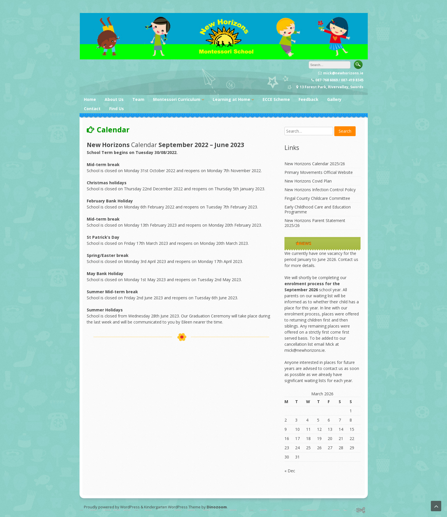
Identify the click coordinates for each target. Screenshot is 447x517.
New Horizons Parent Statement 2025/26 (314, 223)
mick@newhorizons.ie (304, 350)
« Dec (289, 470)
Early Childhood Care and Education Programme (317, 209)
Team (138, 99)
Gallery (334, 99)
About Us (114, 99)
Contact (92, 108)
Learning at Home (231, 99)
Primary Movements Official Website (318, 172)
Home (90, 99)
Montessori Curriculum (176, 99)
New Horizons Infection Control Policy (320, 189)
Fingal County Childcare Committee (317, 198)
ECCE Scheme (276, 99)
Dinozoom (217, 507)
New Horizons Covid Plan (308, 181)
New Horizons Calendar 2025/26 (314, 163)
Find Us (116, 108)
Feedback (308, 99)
